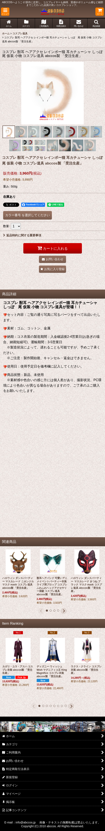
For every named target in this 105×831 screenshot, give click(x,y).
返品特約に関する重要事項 (22, 235)
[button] (5, 12)
